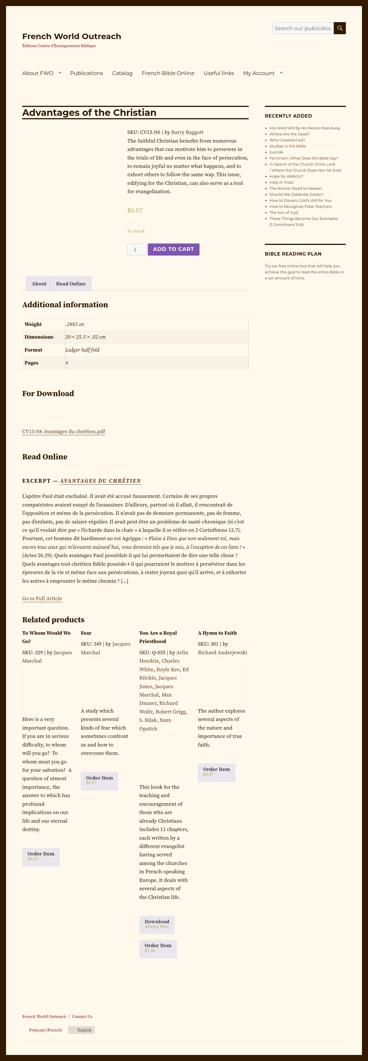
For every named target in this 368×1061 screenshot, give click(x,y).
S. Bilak (148, 720)
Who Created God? (287, 140)
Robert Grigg (171, 711)
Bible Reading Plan (293, 254)
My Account (259, 73)
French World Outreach (71, 36)
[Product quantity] (137, 249)
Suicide (276, 152)
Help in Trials (282, 182)
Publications (86, 73)
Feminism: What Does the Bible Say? (304, 158)
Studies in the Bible (288, 146)
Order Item (41, 856)
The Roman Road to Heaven (296, 188)
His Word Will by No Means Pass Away (305, 128)
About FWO (37, 73)
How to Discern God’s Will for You (301, 200)
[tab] (39, 284)
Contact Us (82, 1016)
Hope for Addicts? (286, 176)
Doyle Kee (168, 669)
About (39, 283)
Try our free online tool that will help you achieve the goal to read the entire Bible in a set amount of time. (304, 272)
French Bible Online (168, 73)
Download (157, 923)
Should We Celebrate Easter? (297, 194)
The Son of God (284, 212)
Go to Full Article (42, 598)
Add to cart (173, 249)
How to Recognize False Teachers (301, 206)
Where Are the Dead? (290, 134)
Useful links (219, 73)
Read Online (71, 283)
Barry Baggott (187, 132)
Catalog (122, 73)
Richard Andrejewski (222, 652)
